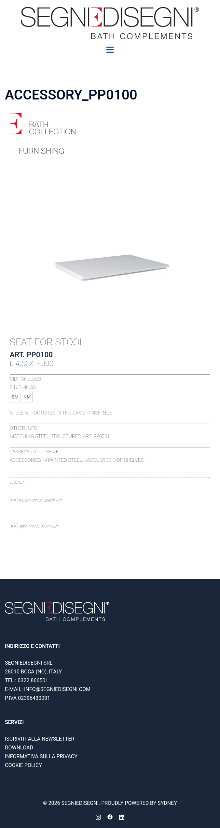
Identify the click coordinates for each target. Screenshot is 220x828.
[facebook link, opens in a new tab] (110, 817)
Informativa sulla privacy (41, 756)
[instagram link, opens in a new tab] (98, 817)
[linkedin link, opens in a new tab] (121, 817)
